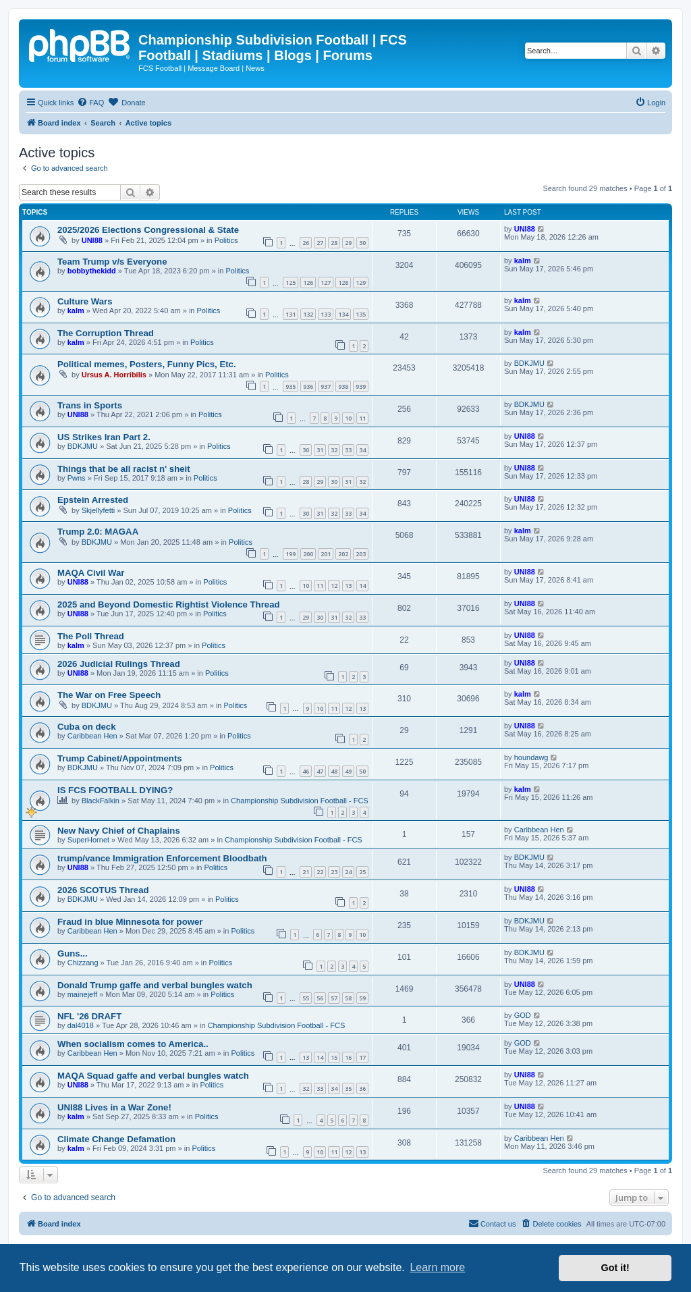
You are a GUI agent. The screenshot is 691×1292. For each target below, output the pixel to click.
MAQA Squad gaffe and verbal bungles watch (153, 1076)
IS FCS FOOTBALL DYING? (115, 790)
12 (334, 585)
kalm (522, 261)
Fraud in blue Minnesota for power (129, 922)
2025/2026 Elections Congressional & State (148, 230)
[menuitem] (90, 103)
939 (361, 386)
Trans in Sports (89, 405)
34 (362, 450)
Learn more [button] (437, 1267)
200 (308, 553)
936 (308, 386)
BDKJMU (529, 363)
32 (334, 450)
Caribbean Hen (92, 736)
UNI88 (92, 240)
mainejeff (82, 994)
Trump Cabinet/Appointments (119, 758)
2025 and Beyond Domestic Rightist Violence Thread (168, 604)
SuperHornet (88, 840)
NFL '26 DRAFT (89, 1016)
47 (319, 771)
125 (290, 282)
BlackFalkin (100, 801)
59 (362, 998)
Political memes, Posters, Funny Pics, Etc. (146, 364)
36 (362, 1088)
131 (290, 314)
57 (334, 998)
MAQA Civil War (90, 573)
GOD (522, 1015)
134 (343, 314)
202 (343, 553)
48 (334, 771)
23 (334, 871)
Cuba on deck (86, 727)
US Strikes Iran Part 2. (103, 437)
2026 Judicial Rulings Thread (118, 664)
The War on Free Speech (109, 695)
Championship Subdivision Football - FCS (299, 801)
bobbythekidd (91, 271)
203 (361, 553)
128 (343, 282)
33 (348, 450)
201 (326, 553)
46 (305, 771)
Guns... (72, 953)
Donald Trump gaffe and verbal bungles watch (154, 985)
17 (362, 1057)
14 (362, 585)
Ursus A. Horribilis (114, 375)
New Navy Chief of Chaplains (118, 831)
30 (362, 242)
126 (308, 282)
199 (290, 553)
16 (348, 1057)
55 (305, 998)
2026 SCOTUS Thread (103, 890)
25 (362, 871)
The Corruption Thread (105, 333)
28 (334, 242)
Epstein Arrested (92, 500)
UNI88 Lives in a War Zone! (114, 1107)
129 (361, 282)
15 (334, 1057)
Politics (226, 240)
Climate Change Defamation (116, 1139)
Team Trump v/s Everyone (112, 262)
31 (319, 450)
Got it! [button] (615, 1267)
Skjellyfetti (98, 510)
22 (319, 871)
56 (319, 998)
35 (348, 1088)
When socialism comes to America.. (133, 1044)
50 (362, 771)
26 (305, 242)
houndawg (531, 757)
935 (290, 386)
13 (348, 585)
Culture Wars (85, 301)
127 (326, 282)
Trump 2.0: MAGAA (97, 532)
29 (348, 242)
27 (319, 242)
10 (348, 418)
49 (348, 771)
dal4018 (80, 1025)
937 (326, 386)
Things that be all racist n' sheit (123, 469)
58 (348, 998)
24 (348, 871)
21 (305, 871)
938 (343, 386)
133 (326, 314)
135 (361, 314)
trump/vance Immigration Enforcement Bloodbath (162, 858)
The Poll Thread (90, 636)
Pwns (76, 478)
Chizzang (83, 963)
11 (362, 418)
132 (308, 314)
